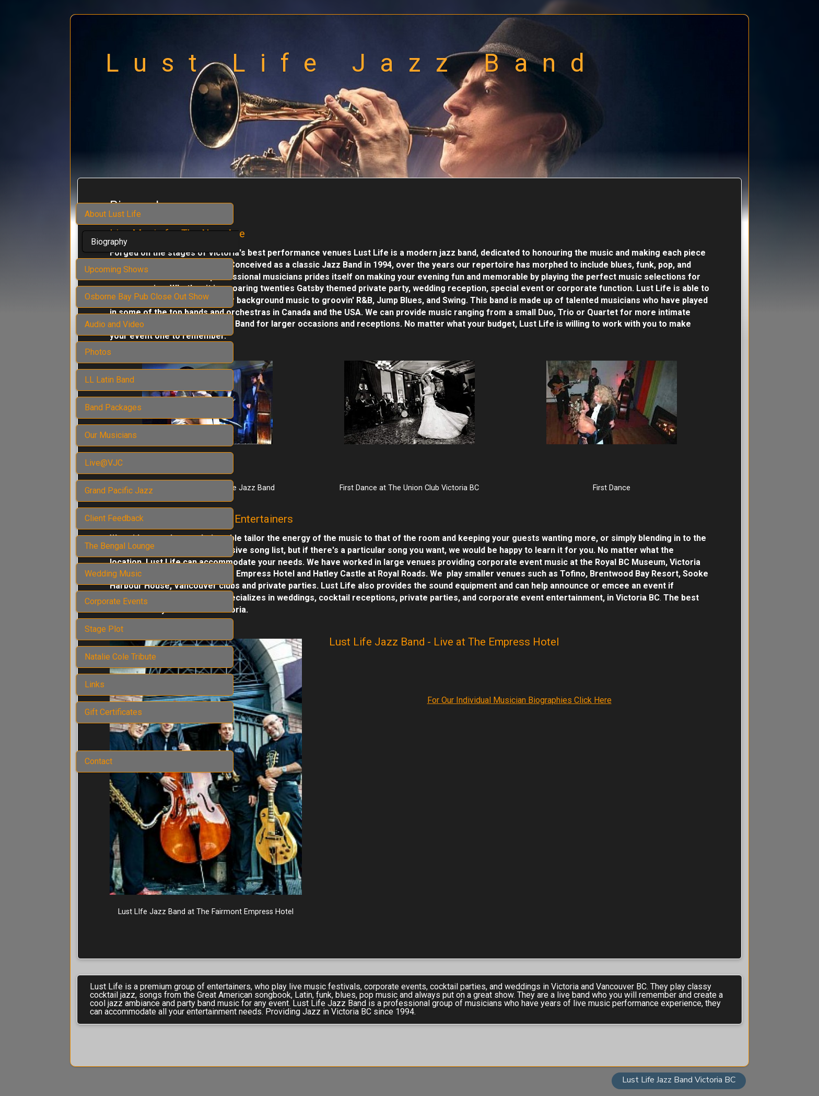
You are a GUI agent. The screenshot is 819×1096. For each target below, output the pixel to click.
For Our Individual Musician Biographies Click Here (570, 757)
